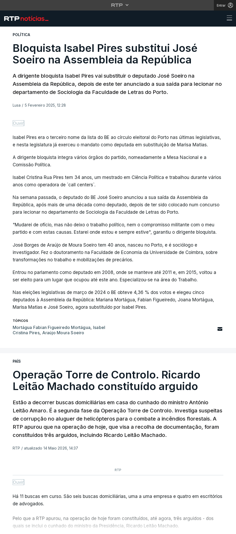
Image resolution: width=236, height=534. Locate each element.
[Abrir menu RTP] (118, 5)
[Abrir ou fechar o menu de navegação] (228, 18)
